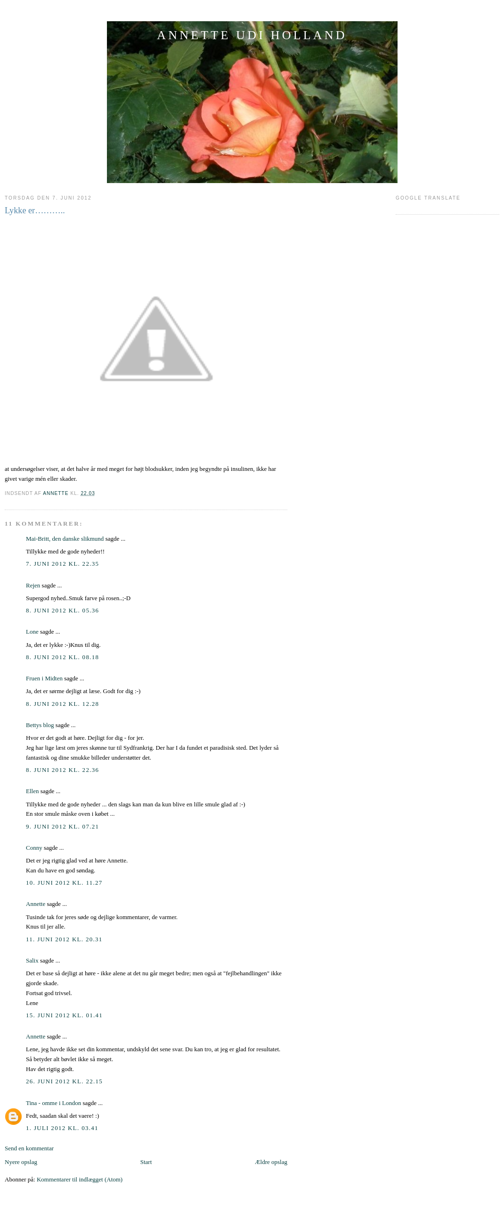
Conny (34, 847)
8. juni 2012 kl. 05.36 (62, 610)
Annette (35, 903)
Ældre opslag (271, 1161)
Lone (32, 631)
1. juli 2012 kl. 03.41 (62, 1127)
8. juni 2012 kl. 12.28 (62, 703)
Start (146, 1161)
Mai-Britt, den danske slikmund (65, 538)
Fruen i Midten (44, 678)
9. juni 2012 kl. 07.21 (62, 826)
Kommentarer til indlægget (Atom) (79, 1179)
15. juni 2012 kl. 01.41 (64, 1015)
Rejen (33, 585)
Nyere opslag (21, 1161)
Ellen (32, 791)
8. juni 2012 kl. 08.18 (62, 657)
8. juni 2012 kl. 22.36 (62, 769)
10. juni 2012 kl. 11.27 (64, 882)
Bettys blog (40, 725)
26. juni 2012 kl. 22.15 (64, 1081)
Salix (32, 960)
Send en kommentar (29, 1148)
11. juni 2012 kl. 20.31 (64, 939)
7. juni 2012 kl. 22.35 (62, 563)
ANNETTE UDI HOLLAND (252, 35)
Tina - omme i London (53, 1102)
